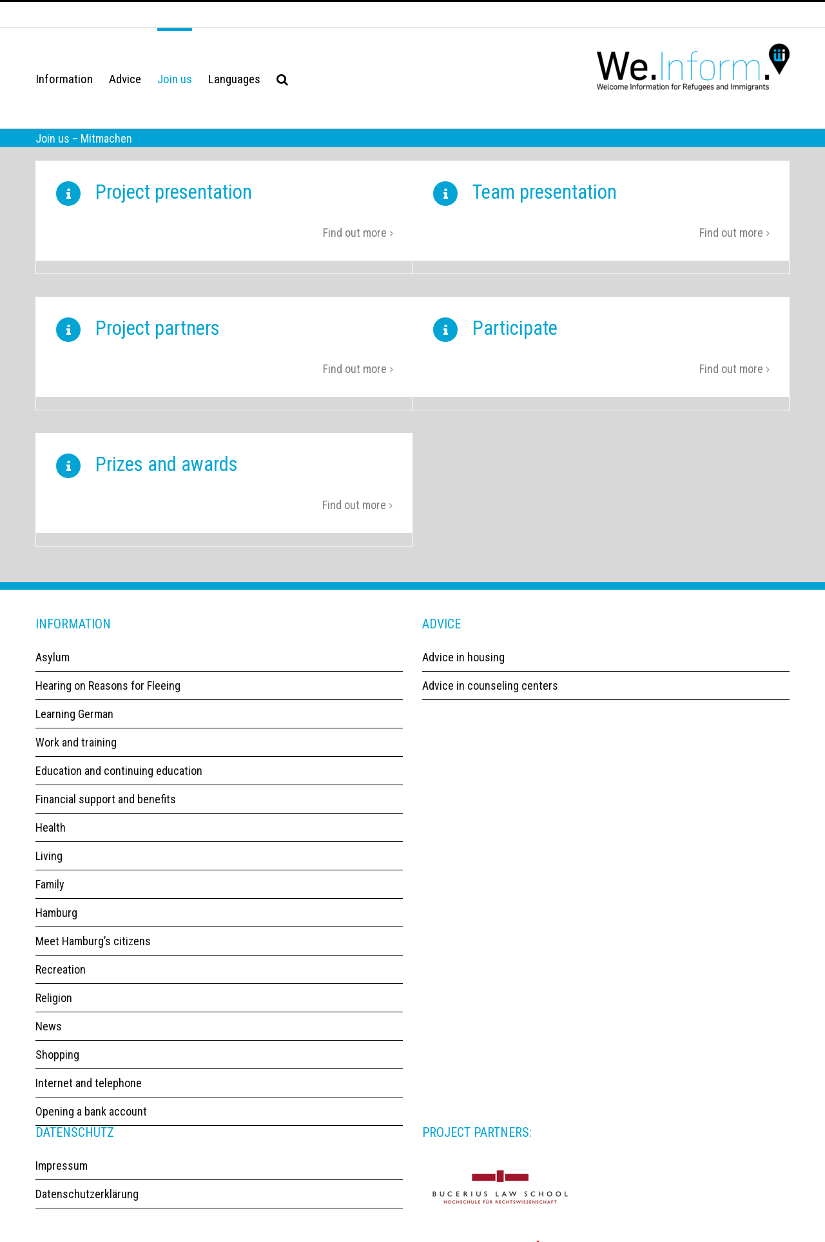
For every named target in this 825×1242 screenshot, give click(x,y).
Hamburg (56, 924)
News (48, 1038)
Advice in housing (463, 669)
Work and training (76, 754)
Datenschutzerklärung (87, 1205)
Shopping (57, 1066)
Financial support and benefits (105, 810)
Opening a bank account (91, 1123)
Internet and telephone (88, 1094)
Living (49, 867)
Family (49, 896)
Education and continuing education (118, 782)
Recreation (60, 981)
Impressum (61, 1177)
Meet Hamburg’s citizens (93, 952)
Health (50, 839)
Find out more (355, 236)
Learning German (74, 725)
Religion (53, 1009)
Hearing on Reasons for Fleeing (107, 697)
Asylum (52, 669)
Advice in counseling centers (490, 697)
